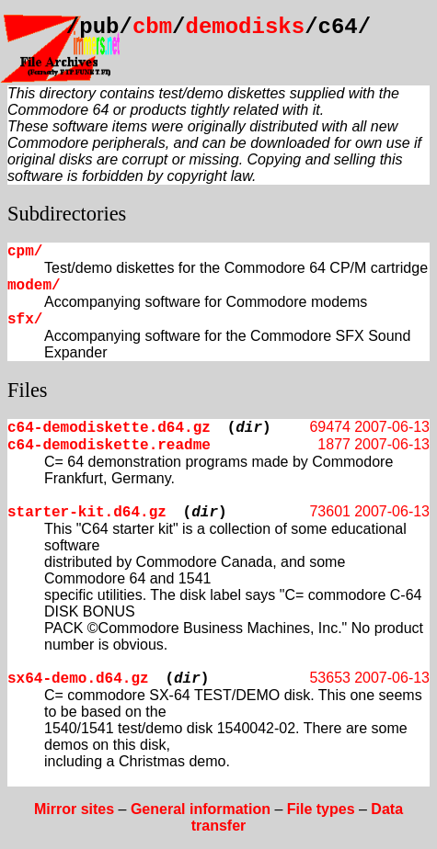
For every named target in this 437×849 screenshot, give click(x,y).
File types (321, 809)
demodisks (245, 27)
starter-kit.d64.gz (87, 512)
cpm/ (24, 251)
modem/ (34, 285)
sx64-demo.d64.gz (78, 679)
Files (27, 390)
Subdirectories (66, 213)
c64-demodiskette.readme (109, 445)
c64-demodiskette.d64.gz (109, 428)
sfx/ (24, 319)
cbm (152, 27)
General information (200, 809)
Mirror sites (74, 809)
